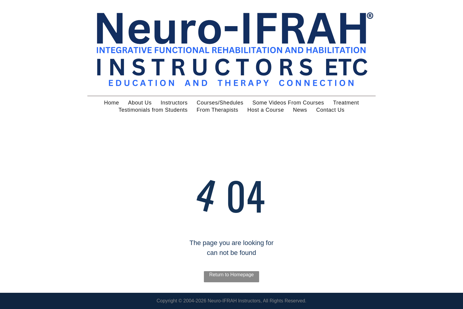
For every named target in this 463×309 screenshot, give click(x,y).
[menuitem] (111, 102)
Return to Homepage (231, 274)
